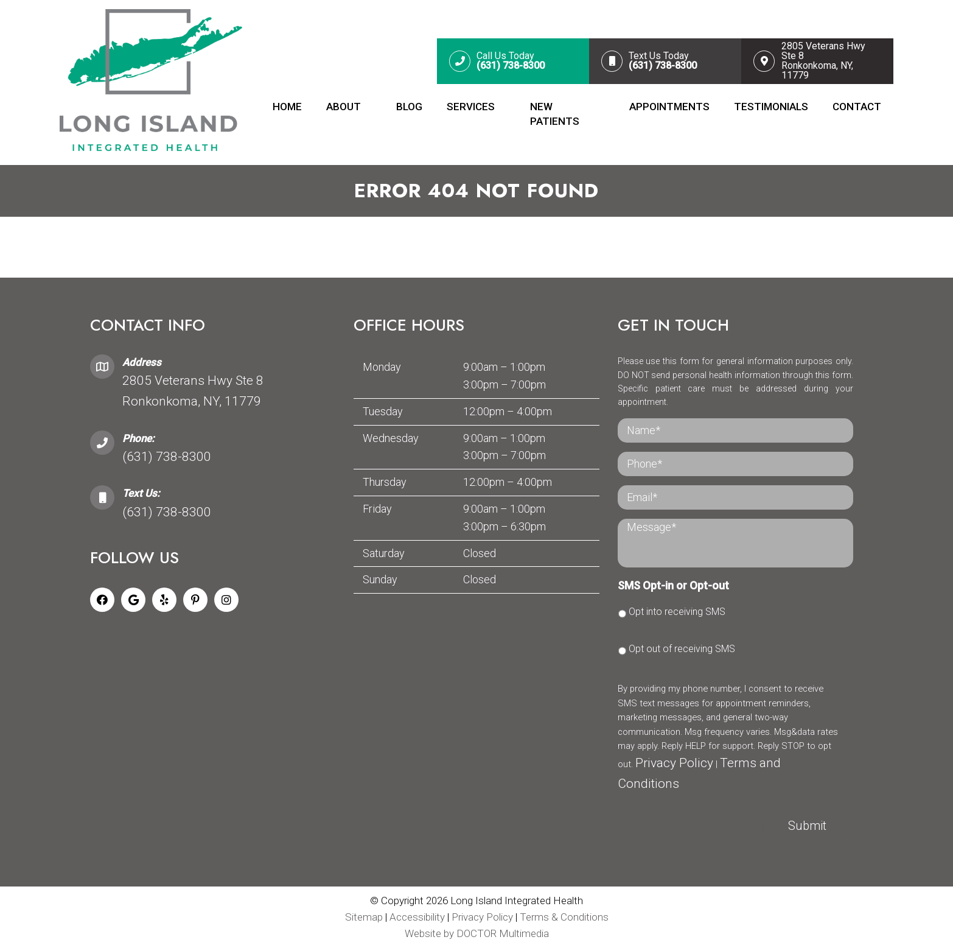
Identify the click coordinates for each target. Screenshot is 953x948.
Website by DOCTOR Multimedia (477, 933)
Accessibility (417, 917)
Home (287, 106)
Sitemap (364, 917)
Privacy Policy (674, 763)
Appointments (669, 106)
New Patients (554, 113)
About (343, 106)
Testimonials (771, 106)
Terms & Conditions (564, 917)
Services (471, 106)
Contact (857, 106)
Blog (409, 106)
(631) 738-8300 (166, 456)
